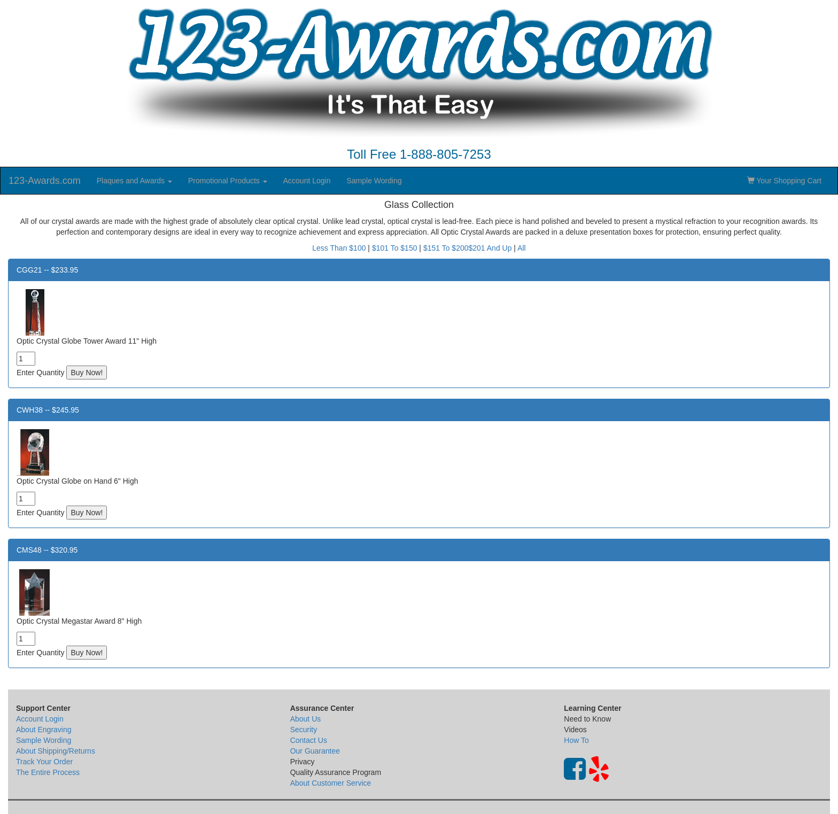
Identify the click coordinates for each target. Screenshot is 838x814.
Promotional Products (227, 180)
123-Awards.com (45, 180)
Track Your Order (44, 761)
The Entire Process (48, 772)
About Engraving (44, 729)
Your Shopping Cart (784, 180)
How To (576, 740)
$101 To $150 (394, 248)
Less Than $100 (339, 248)
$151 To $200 (446, 248)
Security (303, 729)
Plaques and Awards (134, 180)
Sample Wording (373, 180)
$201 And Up (490, 248)
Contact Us (308, 740)
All (521, 248)
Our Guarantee (315, 751)
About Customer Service (330, 783)
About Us (305, 719)
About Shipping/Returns (55, 751)
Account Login (307, 180)
